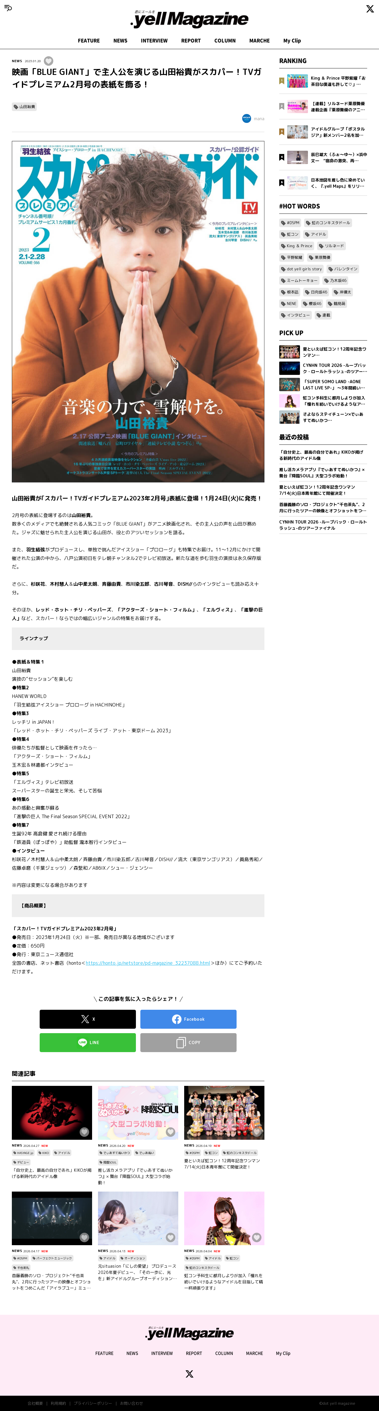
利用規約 (58, 1403)
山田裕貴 (27, 106)
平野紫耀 (294, 257)
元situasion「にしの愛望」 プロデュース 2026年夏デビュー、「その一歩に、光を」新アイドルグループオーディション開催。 (137, 1272)
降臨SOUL (110, 1162)
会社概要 (35, 1403)
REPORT (191, 40)
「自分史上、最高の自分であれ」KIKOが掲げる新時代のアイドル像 (51, 1173)
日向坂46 (319, 292)
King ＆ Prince (299, 245)
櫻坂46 (315, 303)
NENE (291, 303)
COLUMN (225, 40)
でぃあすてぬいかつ (116, 1153)
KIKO (45, 1153)
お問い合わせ (131, 1403)
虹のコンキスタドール (241, 1153)
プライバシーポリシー (93, 1403)
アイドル (64, 1153)
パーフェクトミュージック (54, 1258)
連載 (326, 315)
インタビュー (298, 315)
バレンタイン (345, 269)
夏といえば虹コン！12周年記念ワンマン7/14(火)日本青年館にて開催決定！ (222, 1164)
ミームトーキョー (302, 280)
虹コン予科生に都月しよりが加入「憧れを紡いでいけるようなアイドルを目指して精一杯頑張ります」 (223, 1282)
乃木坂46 (338, 280)
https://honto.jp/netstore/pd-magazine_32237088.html (148, 963)
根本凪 (292, 292)
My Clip (292, 40)
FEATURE (89, 40)
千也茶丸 (23, 1268)
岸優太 (345, 292)
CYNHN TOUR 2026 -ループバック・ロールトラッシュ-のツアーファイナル (323, 525)
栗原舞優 (322, 257)
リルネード (334, 245)
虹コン (213, 1153)
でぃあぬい (146, 1153)
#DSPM (195, 1153)
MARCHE (259, 40)
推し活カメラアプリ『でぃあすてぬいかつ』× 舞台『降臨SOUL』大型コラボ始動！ (135, 1176)
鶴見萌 (339, 303)
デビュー (23, 1162)
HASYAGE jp (25, 1153)
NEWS (120, 40)
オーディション (134, 1258)
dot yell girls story (304, 269)
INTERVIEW (154, 40)
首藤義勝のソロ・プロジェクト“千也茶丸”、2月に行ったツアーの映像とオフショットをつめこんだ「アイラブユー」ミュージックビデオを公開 (51, 1282)
